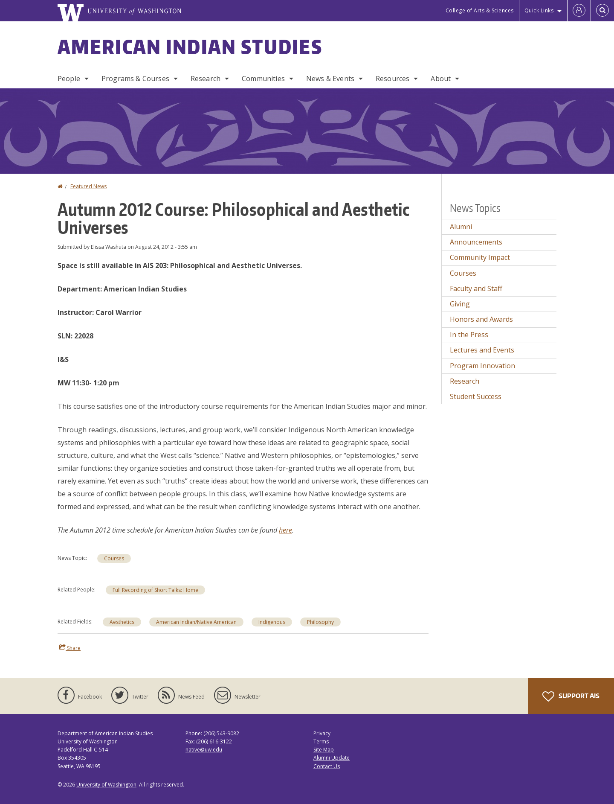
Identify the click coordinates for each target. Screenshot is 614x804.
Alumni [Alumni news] (461, 226)
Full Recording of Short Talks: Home (155, 590)
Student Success (475, 396)
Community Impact (480, 257)
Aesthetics (122, 622)
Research (205, 78)
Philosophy (320, 622)
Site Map (323, 749)
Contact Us (326, 766)
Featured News (88, 186)
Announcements (476, 242)
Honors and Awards (481, 319)
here (285, 530)
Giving (460, 304)
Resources (392, 78)
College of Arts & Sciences (480, 10)
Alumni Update (331, 757)
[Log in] (579, 10)
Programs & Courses (135, 78)
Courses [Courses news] (114, 558)
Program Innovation (482, 365)
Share (70, 648)
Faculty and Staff (476, 288)
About (441, 78)
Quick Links (539, 10)
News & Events (330, 78)
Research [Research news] (464, 381)
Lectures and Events (482, 350)
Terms (321, 741)
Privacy (321, 733)
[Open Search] (602, 10)
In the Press (469, 334)
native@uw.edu (203, 749)
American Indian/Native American (196, 622)
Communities (263, 78)
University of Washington (106, 784)
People (69, 78)
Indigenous (271, 622)
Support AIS (571, 696)
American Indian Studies (190, 46)
